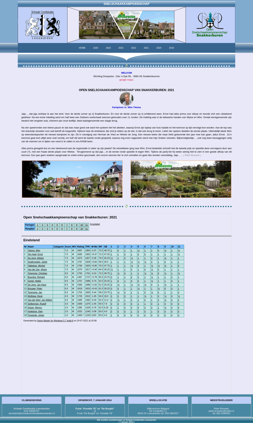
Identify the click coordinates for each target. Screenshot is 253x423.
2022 (133, 48)
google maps (126, 79)
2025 (95, 48)
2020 (158, 48)
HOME (82, 48)
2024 (108, 48)
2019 (171, 48)
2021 (146, 48)
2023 (121, 48)
